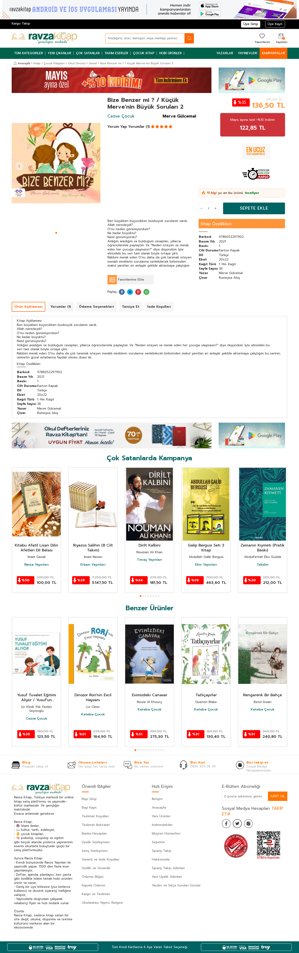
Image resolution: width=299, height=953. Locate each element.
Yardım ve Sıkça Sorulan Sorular (176, 885)
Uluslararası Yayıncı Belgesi (102, 902)
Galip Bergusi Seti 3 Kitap (206, 548)
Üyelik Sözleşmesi (96, 842)
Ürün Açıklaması (28, 306)
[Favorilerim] (262, 38)
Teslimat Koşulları (95, 816)
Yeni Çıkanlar (59, 53)
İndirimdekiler (162, 824)
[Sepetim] (281, 38)
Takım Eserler (116, 53)
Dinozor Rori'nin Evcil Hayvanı (93, 698)
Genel (93, 63)
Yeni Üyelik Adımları (167, 876)
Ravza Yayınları (36, 565)
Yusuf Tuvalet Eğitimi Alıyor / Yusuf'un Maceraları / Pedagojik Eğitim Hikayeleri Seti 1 (36, 698)
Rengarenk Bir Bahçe (262, 695)
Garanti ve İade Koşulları (100, 859)
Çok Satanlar (88, 53)
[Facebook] (226, 823)
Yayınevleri (247, 53)
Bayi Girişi (89, 798)
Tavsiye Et (130, 306)
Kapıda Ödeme (93, 885)
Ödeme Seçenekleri (96, 306)
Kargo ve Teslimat (96, 894)
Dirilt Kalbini (149, 545)
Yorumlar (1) (139, 126)
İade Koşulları (159, 306)
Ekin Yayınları (206, 565)
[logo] (44, 38)
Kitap (36, 63)
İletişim (157, 798)
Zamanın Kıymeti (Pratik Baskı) (263, 548)
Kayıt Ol (277, 796)
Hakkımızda (161, 859)
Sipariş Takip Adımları (168, 868)
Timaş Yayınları (149, 560)
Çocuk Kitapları (54, 63)
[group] (56, 163)
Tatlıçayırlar (206, 695)
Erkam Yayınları (93, 565)
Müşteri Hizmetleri (166, 833)
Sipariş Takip (161, 850)
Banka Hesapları (94, 833)
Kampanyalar (273, 53)
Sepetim (158, 842)
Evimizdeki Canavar (149, 695)
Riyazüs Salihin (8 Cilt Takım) (93, 548)
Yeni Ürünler (161, 816)
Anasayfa (22, 63)
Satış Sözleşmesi (95, 850)
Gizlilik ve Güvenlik (96, 868)
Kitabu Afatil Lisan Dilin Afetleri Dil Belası (36, 548)
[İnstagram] (250, 823)
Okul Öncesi (76, 63)
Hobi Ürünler (170, 53)
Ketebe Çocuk (93, 714)
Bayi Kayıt (89, 807)
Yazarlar (224, 53)
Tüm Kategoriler (28, 53)
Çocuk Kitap (143, 53)
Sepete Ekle (254, 208)
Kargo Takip (21, 23)
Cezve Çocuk (121, 116)
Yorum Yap (117, 126)
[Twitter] (238, 823)
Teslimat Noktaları (96, 824)
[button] (56, 233)
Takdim (263, 565)
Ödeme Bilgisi (92, 876)
